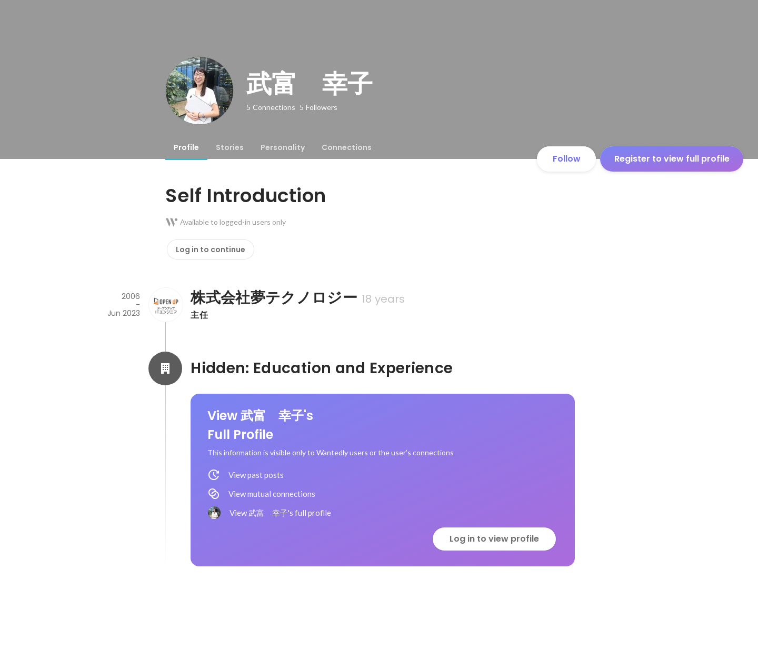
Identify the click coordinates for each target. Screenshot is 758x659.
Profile (186, 147)
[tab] (186, 147)
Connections (347, 147)
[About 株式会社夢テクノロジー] (165, 304)
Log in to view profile (494, 539)
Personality (283, 147)
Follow (567, 159)
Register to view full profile (672, 159)
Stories (230, 147)
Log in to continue (210, 249)
